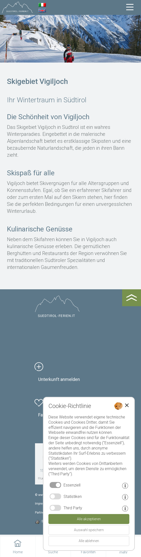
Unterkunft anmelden (59, 379)
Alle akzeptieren (89, 519)
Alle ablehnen (89, 541)
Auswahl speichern (89, 530)
